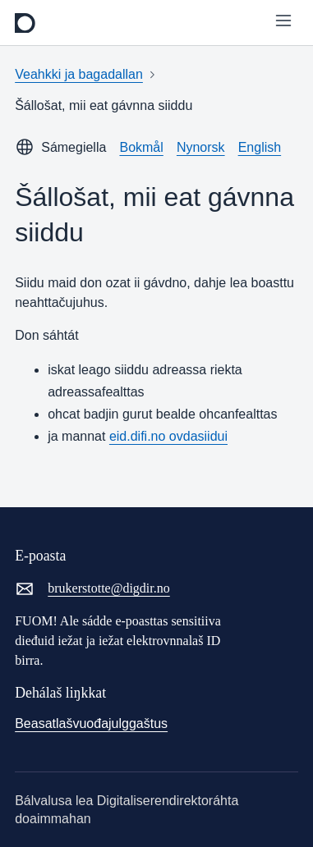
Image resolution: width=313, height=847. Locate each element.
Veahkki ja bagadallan (79, 74)
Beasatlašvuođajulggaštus (91, 723)
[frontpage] (25, 23)
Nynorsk (201, 147)
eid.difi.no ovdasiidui (168, 436)
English (259, 147)
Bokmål (141, 147)
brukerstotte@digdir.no (92, 588)
